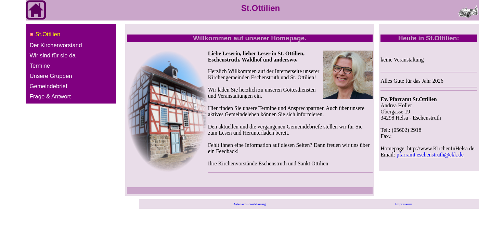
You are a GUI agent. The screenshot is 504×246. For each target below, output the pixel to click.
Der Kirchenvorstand (56, 45)
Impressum (403, 204)
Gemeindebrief (48, 86)
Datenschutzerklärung (249, 204)
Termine (40, 66)
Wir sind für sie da (53, 55)
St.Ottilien (48, 34)
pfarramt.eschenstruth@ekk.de (430, 155)
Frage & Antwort (50, 96)
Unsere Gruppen (51, 76)
